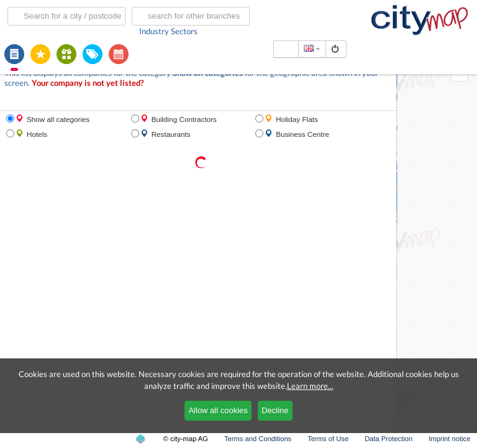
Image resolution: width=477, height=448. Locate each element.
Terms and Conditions (257, 438)
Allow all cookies (217, 410)
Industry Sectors (168, 31)
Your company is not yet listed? (87, 83)
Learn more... (310, 386)
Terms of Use (327, 438)
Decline (274, 410)
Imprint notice (449, 438)
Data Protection (388, 438)
